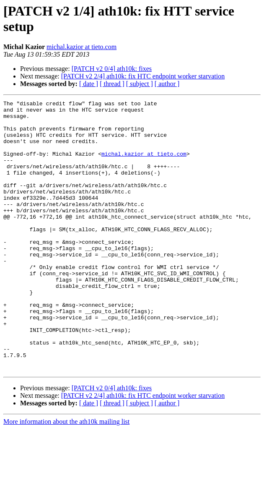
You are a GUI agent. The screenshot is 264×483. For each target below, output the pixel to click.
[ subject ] (139, 83)
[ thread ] (112, 83)
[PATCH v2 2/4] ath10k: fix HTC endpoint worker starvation (143, 76)
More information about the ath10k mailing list (66, 475)
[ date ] (88, 83)
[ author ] (167, 83)
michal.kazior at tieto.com (81, 46)
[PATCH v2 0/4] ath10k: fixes (112, 68)
